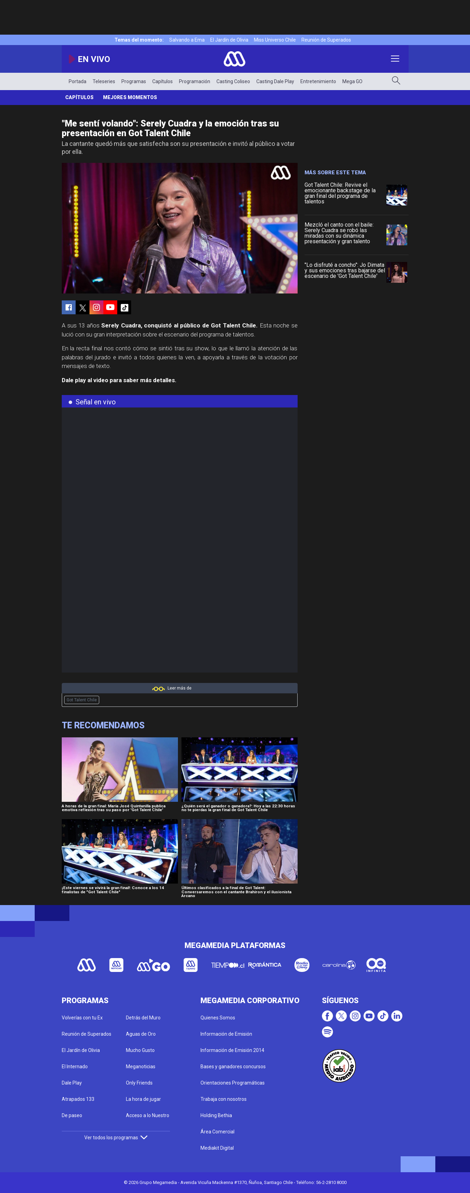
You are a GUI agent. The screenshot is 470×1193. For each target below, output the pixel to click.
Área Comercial (217, 1131)
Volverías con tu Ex (82, 1017)
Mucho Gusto (140, 1050)
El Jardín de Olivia (229, 40)
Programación (194, 81)
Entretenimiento (318, 81)
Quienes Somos (217, 1017)
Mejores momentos (130, 97)
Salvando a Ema (187, 40)
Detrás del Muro (143, 1017)
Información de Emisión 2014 (232, 1050)
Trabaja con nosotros (223, 1099)
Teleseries (104, 81)
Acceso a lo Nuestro (147, 1115)
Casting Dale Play (275, 81)
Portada (77, 81)
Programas (133, 81)
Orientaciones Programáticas (232, 1083)
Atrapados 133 (78, 1099)
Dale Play (72, 1083)
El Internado (75, 1066)
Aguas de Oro (141, 1034)
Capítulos (162, 81)
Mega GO (352, 81)
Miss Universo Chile (275, 40)
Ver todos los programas (115, 1137)
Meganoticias (140, 1066)
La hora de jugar (143, 1099)
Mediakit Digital (217, 1148)
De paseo (72, 1115)
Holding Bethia (216, 1115)
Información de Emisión (226, 1034)
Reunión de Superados (326, 40)
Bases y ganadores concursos (233, 1066)
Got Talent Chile (82, 700)
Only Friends (139, 1083)
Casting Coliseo (233, 81)
